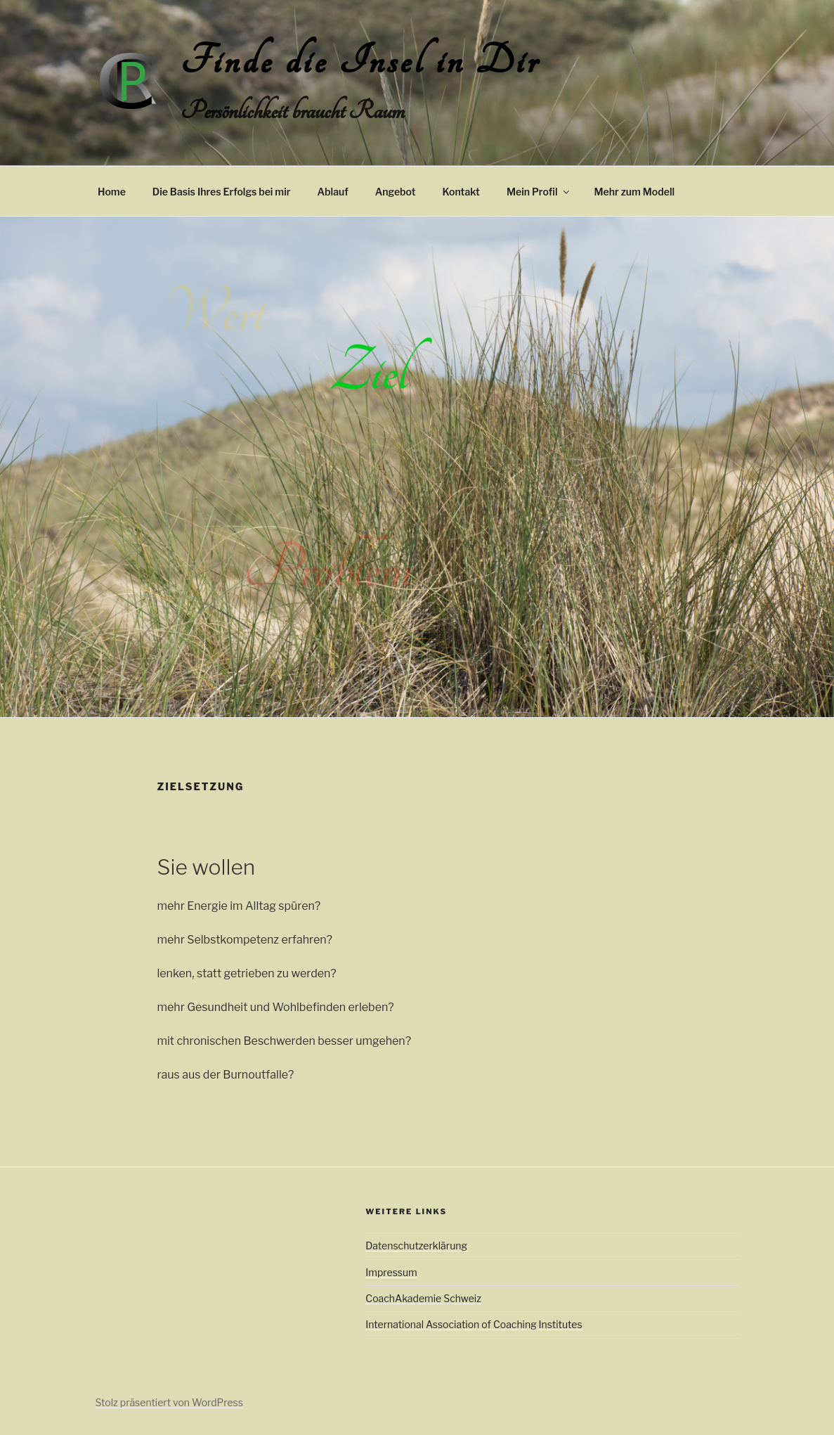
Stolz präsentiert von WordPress (169, 1402)
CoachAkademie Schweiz (423, 1298)
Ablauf (332, 192)
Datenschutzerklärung (416, 1245)
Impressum (391, 1272)
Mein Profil (539, 192)
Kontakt (461, 192)
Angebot (395, 192)
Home (112, 192)
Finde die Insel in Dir (361, 62)
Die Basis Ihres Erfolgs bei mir (221, 192)
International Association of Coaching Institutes (473, 1324)
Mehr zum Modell (634, 192)
